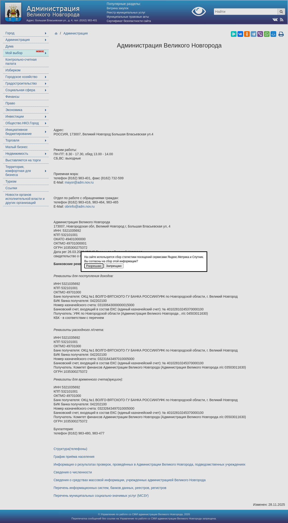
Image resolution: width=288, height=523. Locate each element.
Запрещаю (114, 266)
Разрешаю (94, 266)
